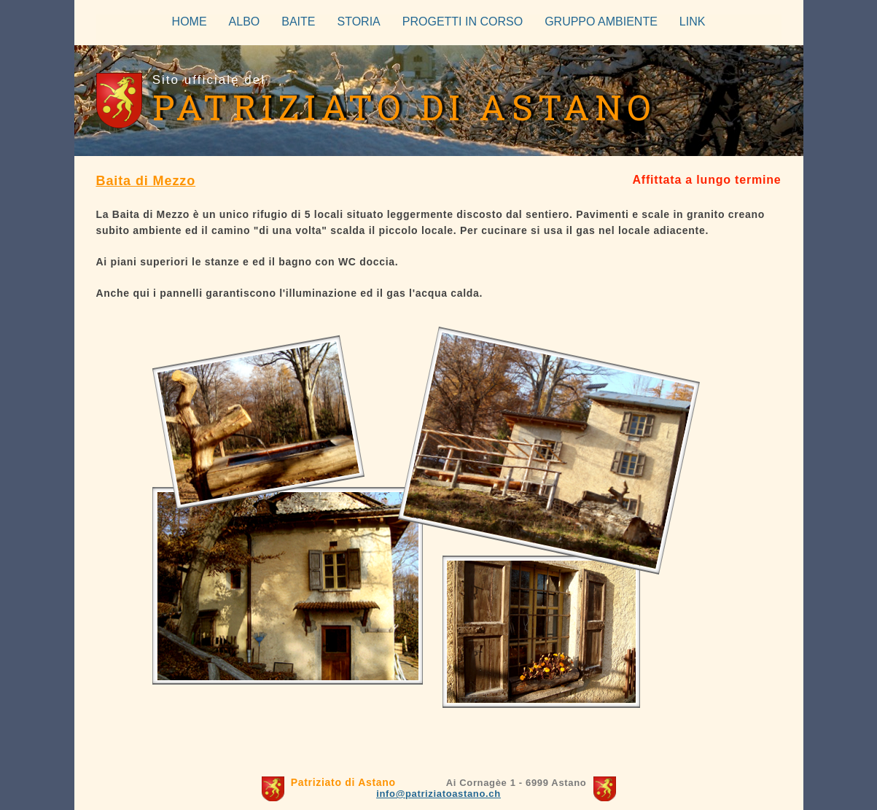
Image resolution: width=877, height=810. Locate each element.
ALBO (244, 21)
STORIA (359, 21)
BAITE (298, 21)
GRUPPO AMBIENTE (601, 21)
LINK (692, 21)
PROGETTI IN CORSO (462, 21)
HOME (189, 21)
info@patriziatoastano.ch (438, 793)
